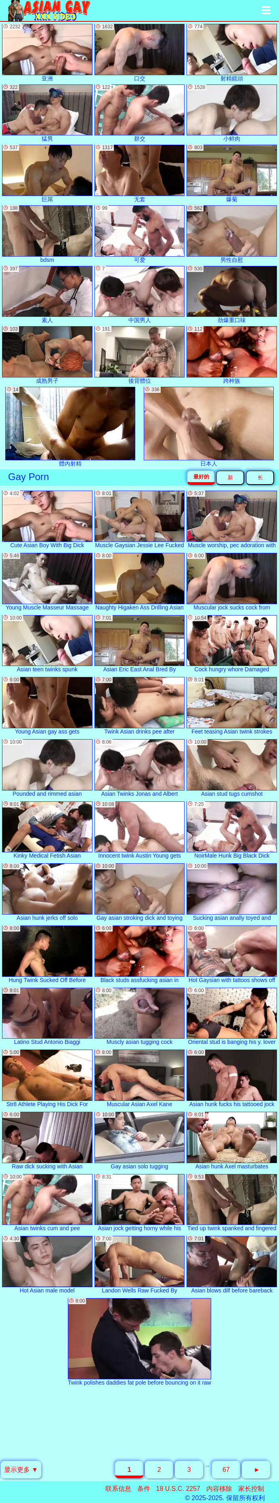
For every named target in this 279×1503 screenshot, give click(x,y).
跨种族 (232, 355)
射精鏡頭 (232, 53)
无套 (139, 173)
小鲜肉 (232, 113)
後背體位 (139, 355)
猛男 (47, 113)
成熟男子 (47, 355)
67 (226, 1469)
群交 (139, 113)
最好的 (201, 477)
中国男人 (139, 295)
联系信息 (118, 1488)
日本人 (209, 427)
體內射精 (70, 427)
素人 (47, 295)
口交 (139, 53)
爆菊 (232, 173)
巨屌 (47, 173)
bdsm (47, 234)
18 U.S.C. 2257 (178, 1488)
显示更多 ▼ (21, 1469)
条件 (143, 1488)
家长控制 (251, 1488)
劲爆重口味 (232, 295)
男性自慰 (232, 234)
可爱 (139, 234)
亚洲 (47, 53)
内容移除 (219, 1488)
